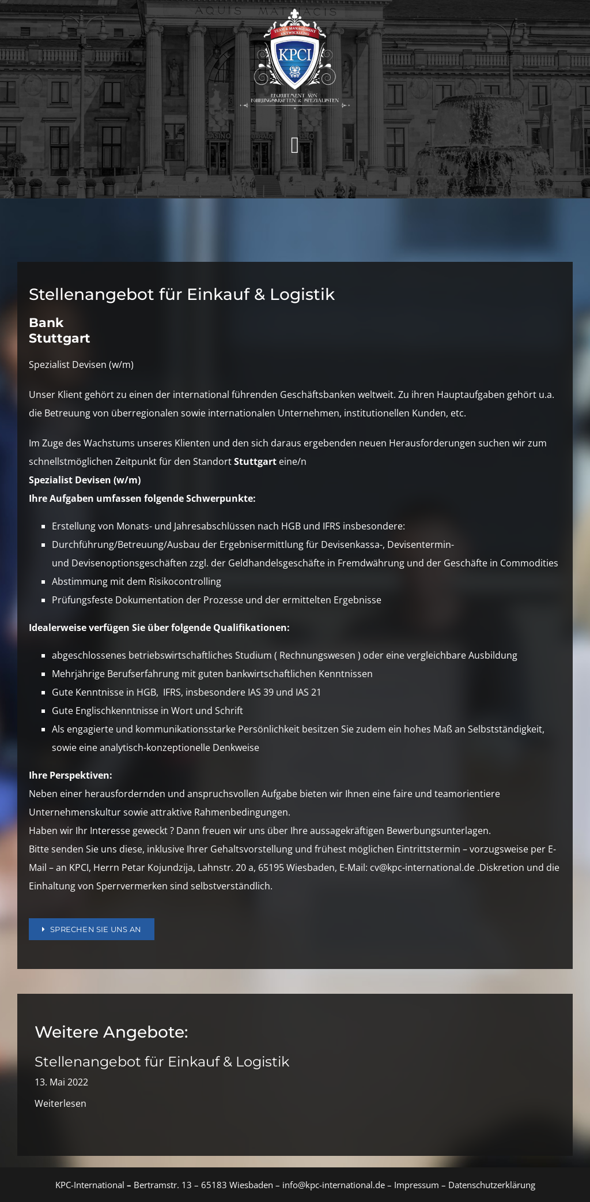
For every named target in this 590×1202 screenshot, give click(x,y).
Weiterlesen (60, 1103)
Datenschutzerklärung (491, 1184)
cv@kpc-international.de (422, 867)
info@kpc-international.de (333, 1184)
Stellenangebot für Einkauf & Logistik (162, 1061)
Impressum (415, 1184)
